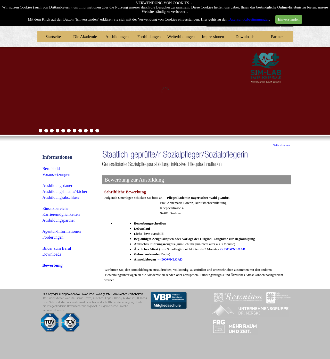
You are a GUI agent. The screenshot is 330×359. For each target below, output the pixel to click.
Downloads (245, 36)
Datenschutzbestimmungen (248, 14)
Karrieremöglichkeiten (61, 214)
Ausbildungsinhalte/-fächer (64, 191)
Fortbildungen (149, 36)
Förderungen (52, 237)
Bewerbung (52, 265)
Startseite (53, 36)
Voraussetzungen (56, 174)
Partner (277, 36)
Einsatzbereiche (55, 208)
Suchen (287, 23)
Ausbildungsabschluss (60, 197)
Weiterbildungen (181, 36)
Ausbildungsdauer (57, 185)
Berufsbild (51, 168)
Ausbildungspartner (58, 220)
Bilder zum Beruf (56, 248)
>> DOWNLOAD (232, 249)
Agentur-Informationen (61, 231)
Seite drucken (281, 145)
